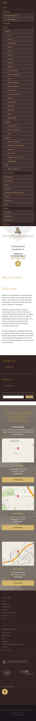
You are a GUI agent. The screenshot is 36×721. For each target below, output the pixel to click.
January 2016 (9, 385)
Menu (5, 3)
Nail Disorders (12, 102)
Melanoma (11, 149)
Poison (10, 51)
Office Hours (8, 200)
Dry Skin (10, 55)
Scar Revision (12, 90)
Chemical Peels (12, 126)
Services (5, 27)
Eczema (10, 47)
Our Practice (6, 23)
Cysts (9, 114)
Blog (6, 204)
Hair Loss (10, 98)
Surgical (7, 137)
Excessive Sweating (14, 94)
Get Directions (18, 480)
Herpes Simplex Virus (14, 74)
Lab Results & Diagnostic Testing (14, 192)
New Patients (9, 181)
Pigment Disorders (13, 86)
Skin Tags (10, 106)
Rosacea (10, 63)
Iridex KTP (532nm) (13, 169)
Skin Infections (12, 118)
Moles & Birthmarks (13, 82)
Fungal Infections (13, 70)
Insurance (8, 188)
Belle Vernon (8, 220)
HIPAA (7, 185)
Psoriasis (10, 59)
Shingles (10, 66)
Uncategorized (9, 367)
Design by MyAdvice (18, 714)
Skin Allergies (12, 43)
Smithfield (8, 212)
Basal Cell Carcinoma (14, 141)
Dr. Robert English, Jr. (11, 19)
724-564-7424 (18, 258)
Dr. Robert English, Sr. (11, 15)
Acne (9, 35)
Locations (6, 208)
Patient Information (8, 173)
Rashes (10, 39)
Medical (7, 31)
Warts (9, 78)
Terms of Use (21, 712)
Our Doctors (6, 11)
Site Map (13, 712)
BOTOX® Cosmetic (13, 129)
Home (4, 7)
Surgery (7, 196)
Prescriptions (9, 177)
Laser (6, 165)
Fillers (9, 133)
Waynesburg (8, 216)
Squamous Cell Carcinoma (16, 145)
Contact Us (6, 224)
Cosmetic (7, 122)
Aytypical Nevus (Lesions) (15, 157)
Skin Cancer (11, 110)
